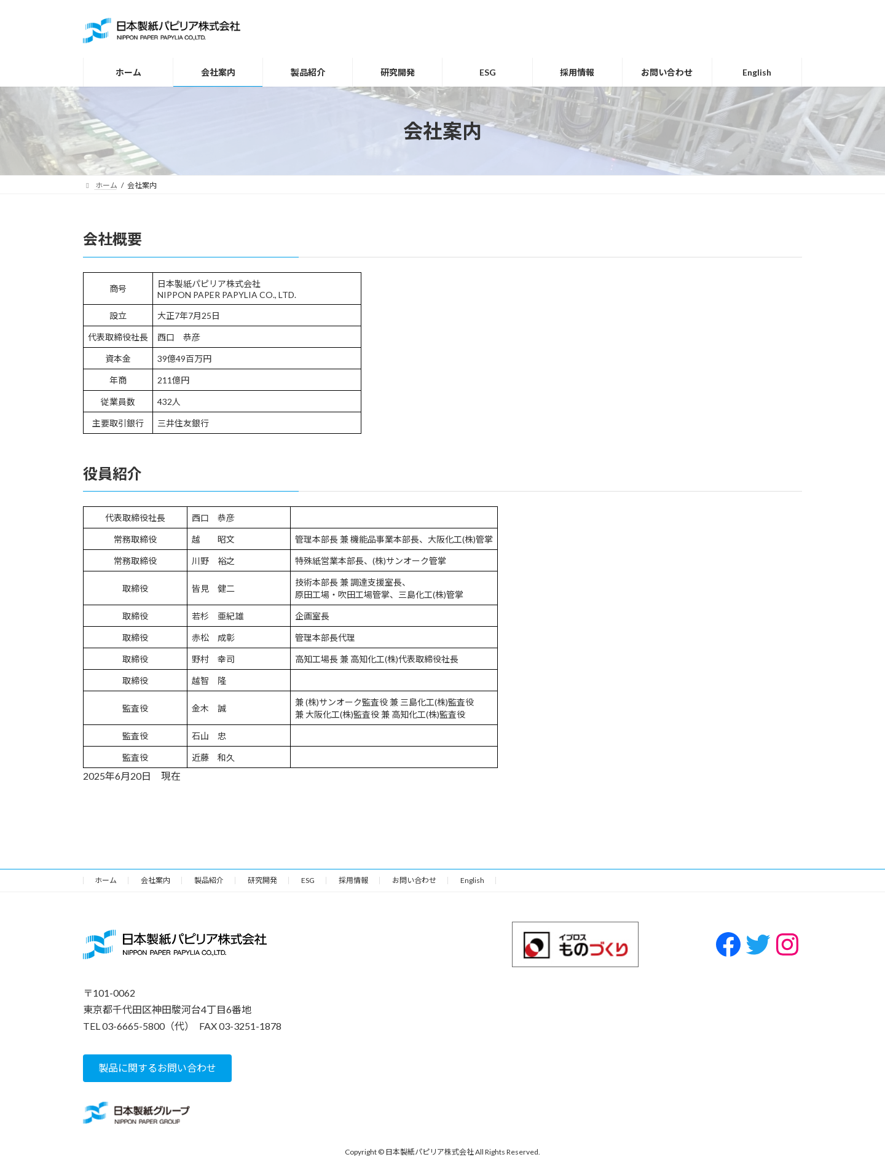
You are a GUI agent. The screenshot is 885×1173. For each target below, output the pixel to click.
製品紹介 (209, 880)
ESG (308, 880)
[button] (157, 1067)
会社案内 (155, 880)
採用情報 (353, 880)
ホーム (106, 880)
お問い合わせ (414, 880)
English (472, 880)
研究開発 (262, 880)
